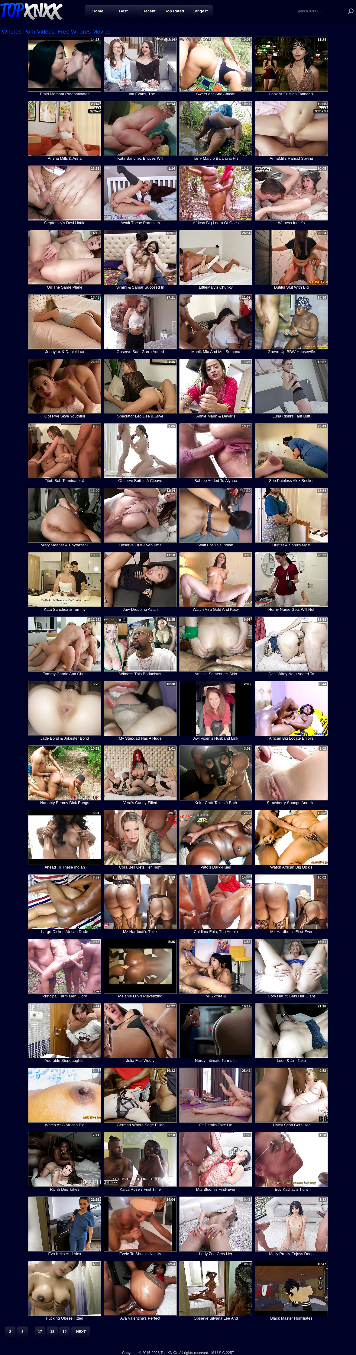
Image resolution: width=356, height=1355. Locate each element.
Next (81, 1332)
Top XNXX (31, 10)
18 (52, 1332)
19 (64, 1332)
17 (40, 1332)
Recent (148, 11)
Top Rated (174, 11)
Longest (200, 11)
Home (97, 11)
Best (123, 11)
